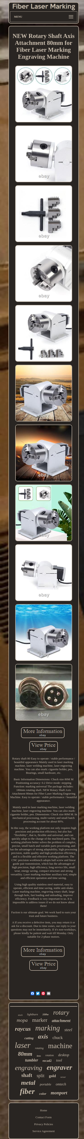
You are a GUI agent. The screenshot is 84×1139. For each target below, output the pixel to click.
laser (22, 1045)
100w (45, 1014)
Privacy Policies (43, 1124)
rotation (49, 1055)
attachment (61, 1020)
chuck (58, 1037)
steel (68, 1029)
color (42, 1093)
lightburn (32, 1014)
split (40, 1075)
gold (52, 1076)
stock (20, 1015)
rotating (39, 1048)
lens (39, 1055)
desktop (63, 1055)
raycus (23, 1029)
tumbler (31, 1060)
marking (47, 1028)
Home (43, 1110)
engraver (59, 1067)
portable (45, 1084)
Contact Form (44, 1117)
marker (39, 1020)
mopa (22, 1020)
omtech (61, 1084)
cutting (28, 1038)
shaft (26, 1075)
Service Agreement (43, 1131)
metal (28, 1082)
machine (60, 1046)
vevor (63, 1077)
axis (43, 1036)
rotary (61, 1012)
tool (59, 1060)
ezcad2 (47, 1060)
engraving (28, 1067)
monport (59, 1092)
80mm (25, 1054)
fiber (27, 1091)
